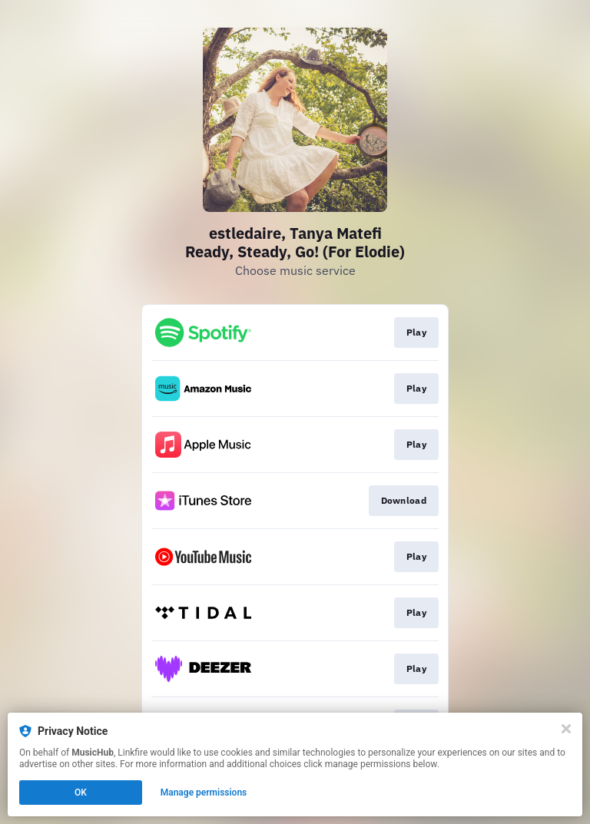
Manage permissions (204, 792)
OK (81, 792)
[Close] (566, 728)
